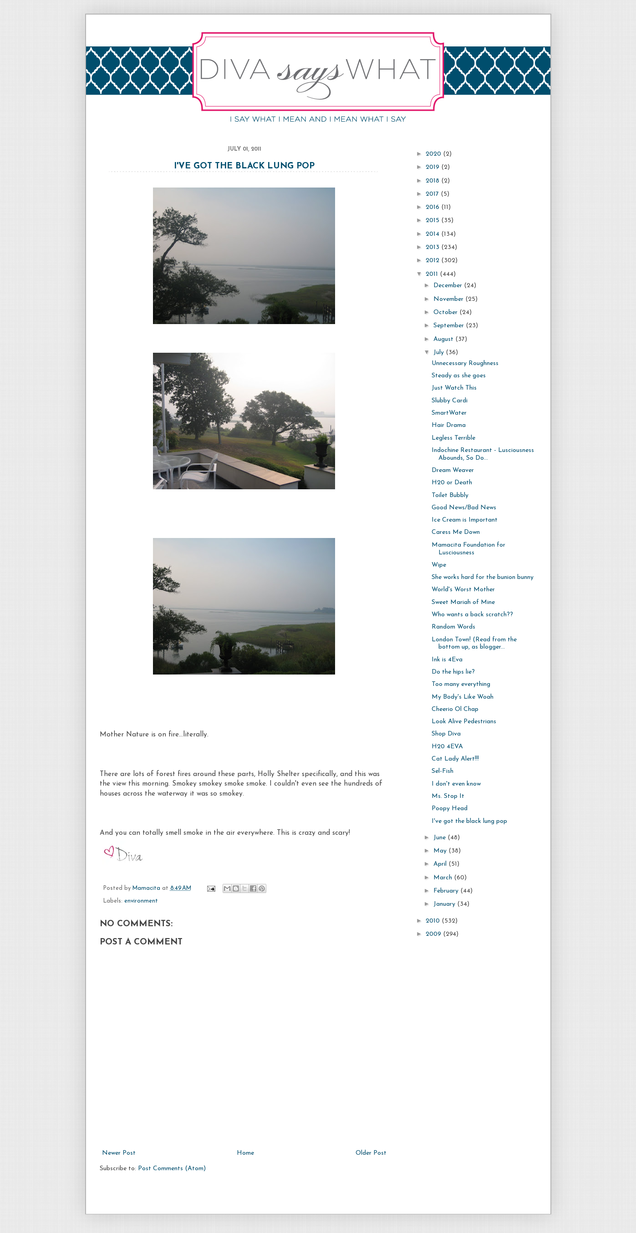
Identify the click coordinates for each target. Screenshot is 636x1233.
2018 (433, 181)
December (448, 285)
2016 (433, 207)
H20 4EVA (447, 746)
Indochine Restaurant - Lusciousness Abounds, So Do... (483, 454)
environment (141, 901)
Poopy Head (450, 808)
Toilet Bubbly (450, 495)
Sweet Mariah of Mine (463, 602)
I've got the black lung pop (244, 166)
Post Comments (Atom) (172, 1168)
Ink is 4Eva (447, 659)
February (446, 891)
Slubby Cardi (450, 400)
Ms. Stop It (448, 796)
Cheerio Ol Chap (455, 709)
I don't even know (456, 784)
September (449, 325)
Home (245, 1153)
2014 (433, 234)
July (439, 352)
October (446, 312)
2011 (433, 274)
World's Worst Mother (463, 589)
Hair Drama (449, 425)
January (445, 904)
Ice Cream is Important (465, 520)
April (440, 864)
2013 (433, 247)
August (444, 339)
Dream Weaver (453, 470)
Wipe (439, 565)
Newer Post (119, 1153)
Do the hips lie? (453, 672)
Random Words (453, 627)
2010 (434, 921)
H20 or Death (452, 482)
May (440, 850)
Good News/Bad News (464, 507)
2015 (433, 220)
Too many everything (461, 684)
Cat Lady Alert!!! (455, 759)
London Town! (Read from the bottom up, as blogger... (474, 643)
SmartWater (449, 413)
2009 (434, 934)
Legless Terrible (453, 438)
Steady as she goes (459, 375)
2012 (433, 260)
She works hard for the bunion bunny (483, 577)
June (440, 837)
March (443, 877)
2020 (434, 154)
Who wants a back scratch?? (472, 614)
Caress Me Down (456, 532)
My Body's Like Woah (463, 697)
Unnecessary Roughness (465, 363)
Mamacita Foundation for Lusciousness (468, 549)
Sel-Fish (442, 771)
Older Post (371, 1153)
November (449, 299)
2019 (433, 167)
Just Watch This (454, 388)
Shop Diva (446, 734)
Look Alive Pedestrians (464, 721)
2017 (433, 194)
